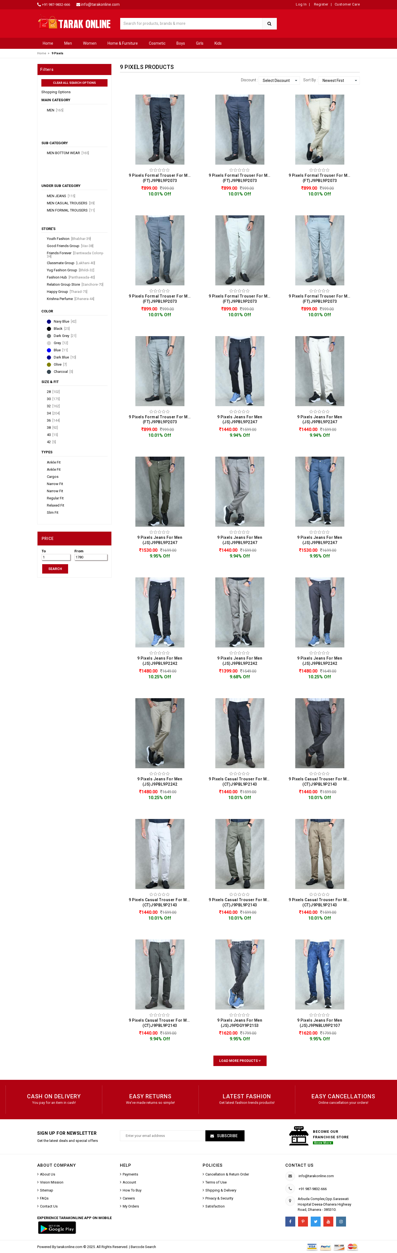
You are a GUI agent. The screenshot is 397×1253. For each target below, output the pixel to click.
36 (53, 420)
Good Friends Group (70, 246)
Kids (218, 43)
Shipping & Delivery (220, 1190)
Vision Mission (51, 1182)
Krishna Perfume (70, 299)
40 (52, 435)
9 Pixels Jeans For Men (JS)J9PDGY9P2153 (239, 1023)
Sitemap (46, 1190)
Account (129, 1182)
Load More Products (240, 1061)
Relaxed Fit (55, 505)
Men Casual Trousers (71, 203)
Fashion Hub (71, 277)
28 (53, 391)
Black (62, 328)
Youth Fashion (69, 238)
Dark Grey (65, 336)
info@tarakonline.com (100, 4)
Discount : (249, 80)
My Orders (131, 1206)
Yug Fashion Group (70, 270)
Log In (301, 4)
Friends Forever (75, 254)
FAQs (44, 1198)
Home (48, 43)
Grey (61, 343)
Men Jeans (61, 196)
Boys (180, 43)
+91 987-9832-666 (56, 4)
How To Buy (132, 1190)
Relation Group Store (75, 284)
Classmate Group (71, 263)
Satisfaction (215, 1206)
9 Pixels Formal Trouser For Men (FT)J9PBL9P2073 (160, 178)
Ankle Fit (54, 462)
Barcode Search (143, 1247)
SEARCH (55, 569)
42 (51, 442)
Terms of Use (216, 1182)
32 (53, 406)
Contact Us (49, 1206)
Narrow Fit (55, 484)
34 (53, 413)
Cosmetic (157, 43)
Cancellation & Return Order (227, 1174)
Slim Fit (52, 512)
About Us (47, 1174)
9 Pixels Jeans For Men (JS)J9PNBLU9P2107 (319, 1023)
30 (53, 399)
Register (320, 4)
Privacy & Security (219, 1198)
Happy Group (67, 291)
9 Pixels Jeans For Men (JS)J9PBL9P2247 (239, 419)
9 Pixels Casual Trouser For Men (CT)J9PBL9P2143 (240, 781)
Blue (61, 350)
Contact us (299, 1165)
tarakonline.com (70, 1247)
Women (89, 43)
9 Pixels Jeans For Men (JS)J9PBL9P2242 (159, 661)
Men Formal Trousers (71, 210)
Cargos (52, 476)
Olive (60, 364)
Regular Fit (55, 498)
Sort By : (310, 80)
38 (52, 427)
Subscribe (227, 1136)
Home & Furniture (123, 43)
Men (68, 43)
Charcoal (63, 371)
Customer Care (347, 4)
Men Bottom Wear (68, 153)
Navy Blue (65, 321)
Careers (129, 1198)
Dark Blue (65, 357)
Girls (199, 43)
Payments (130, 1174)
